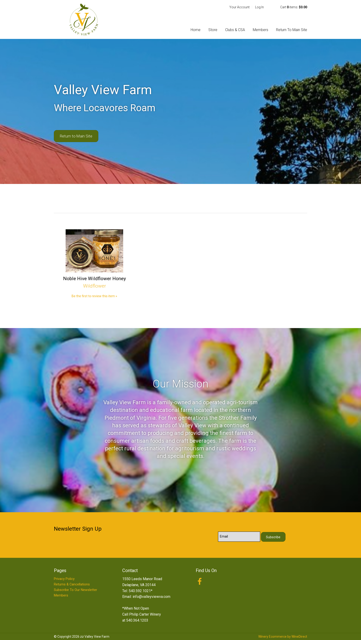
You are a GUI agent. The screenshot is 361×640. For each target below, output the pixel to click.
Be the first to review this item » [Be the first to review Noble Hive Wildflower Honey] (94, 296)
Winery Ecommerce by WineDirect (282, 636)
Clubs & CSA (235, 30)
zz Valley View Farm (84, 19)
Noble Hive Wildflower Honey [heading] (94, 278)
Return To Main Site (291, 30)
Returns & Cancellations (72, 584)
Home (196, 30)
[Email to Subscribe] (239, 537)
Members (260, 30)
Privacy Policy (64, 579)
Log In (259, 7)
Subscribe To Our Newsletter (75, 590)
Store (212, 30)
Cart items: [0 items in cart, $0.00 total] (293, 7)
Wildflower (94, 286)
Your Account (239, 7)
